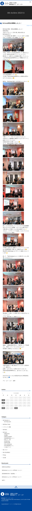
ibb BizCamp (7, 441)
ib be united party (8, 444)
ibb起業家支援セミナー (9, 438)
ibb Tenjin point (7, 421)
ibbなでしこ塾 (7, 439)
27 (3, 408)
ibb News (5, 429)
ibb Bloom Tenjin (6, 424)
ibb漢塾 (6, 435)
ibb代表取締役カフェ (9, 445)
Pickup (4, 455)
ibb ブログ (5, 449)
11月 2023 (16, 393)
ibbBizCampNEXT (8, 436)
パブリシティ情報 (7, 427)
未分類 (4, 457)
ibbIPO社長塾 (7, 442)
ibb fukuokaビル (6, 420)
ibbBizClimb (6, 433)
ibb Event (5, 432)
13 (3, 402)
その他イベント (7, 447)
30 (16, 408)
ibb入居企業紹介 (6, 452)
